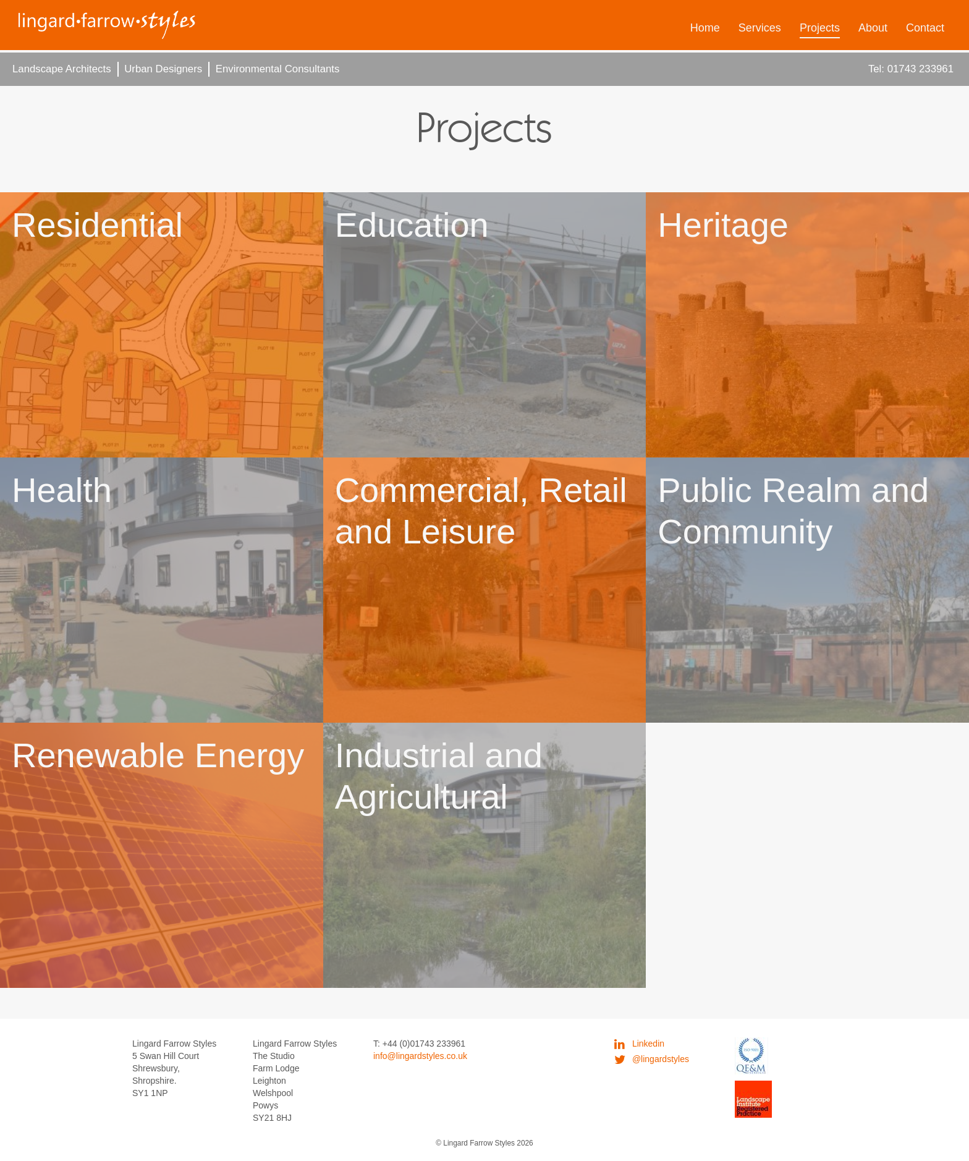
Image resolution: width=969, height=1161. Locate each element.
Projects (820, 28)
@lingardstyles (651, 1059)
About (872, 28)
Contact (925, 28)
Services (759, 28)
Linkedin (639, 1043)
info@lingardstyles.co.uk (420, 1056)
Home (705, 28)
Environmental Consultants (278, 69)
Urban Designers (163, 69)
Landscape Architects (61, 69)
